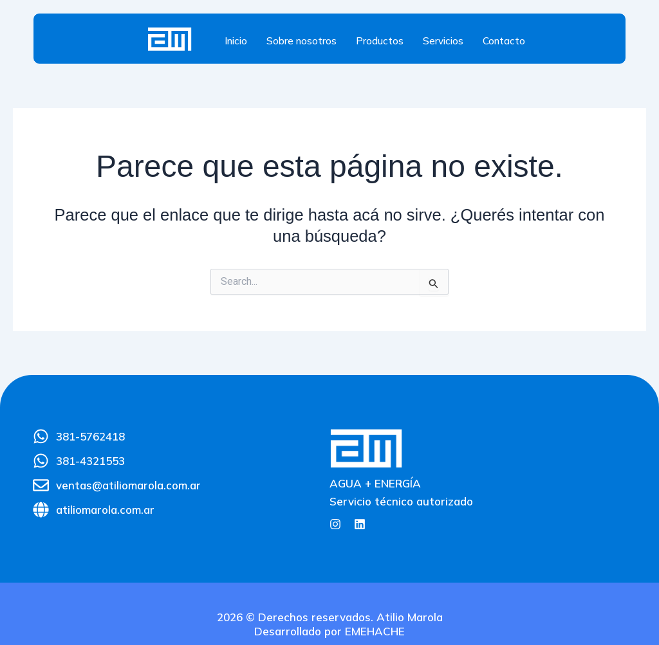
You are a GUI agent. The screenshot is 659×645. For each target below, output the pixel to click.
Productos (380, 41)
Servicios (443, 41)
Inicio (236, 41)
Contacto (504, 41)
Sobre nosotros (301, 41)
